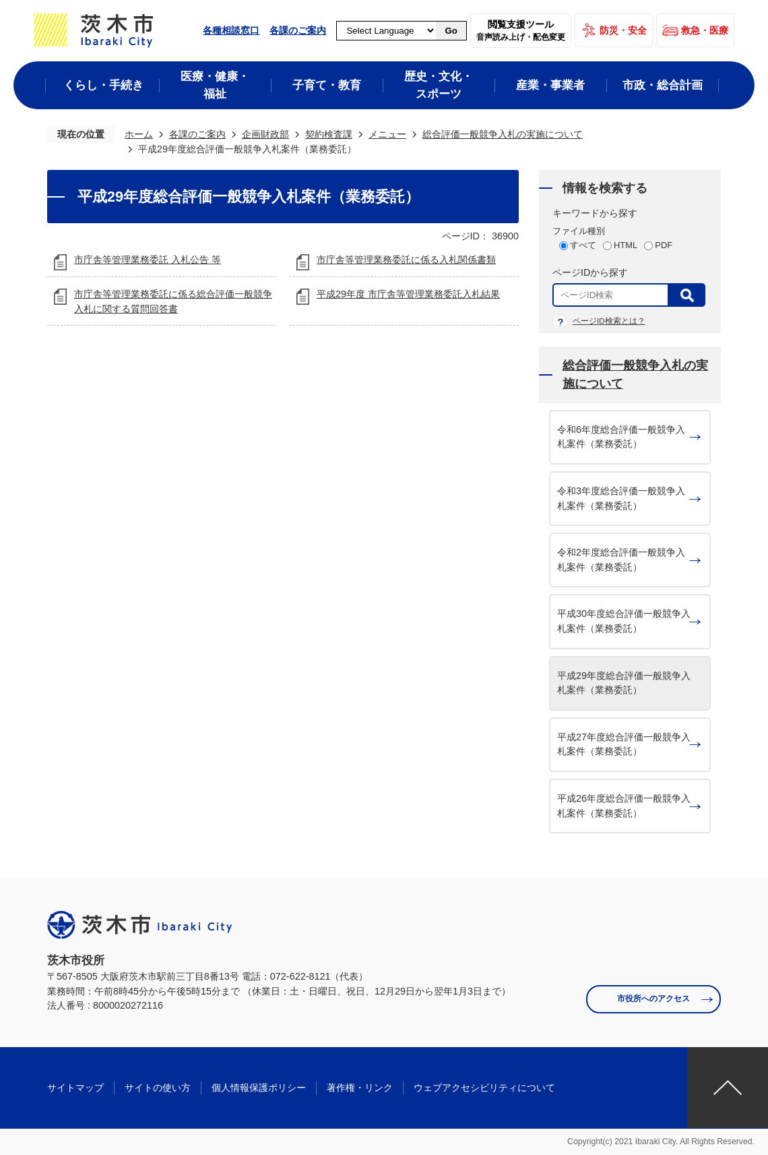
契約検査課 (328, 134)
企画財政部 (265, 134)
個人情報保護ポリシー (259, 1087)
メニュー (387, 134)
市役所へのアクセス (653, 998)
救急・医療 (704, 30)
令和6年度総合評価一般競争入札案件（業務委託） (621, 437)
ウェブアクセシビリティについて (484, 1087)
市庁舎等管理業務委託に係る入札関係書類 (406, 259)
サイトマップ (75, 1087)
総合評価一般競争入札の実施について (502, 134)
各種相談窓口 (231, 30)
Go (451, 31)
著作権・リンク (360, 1087)
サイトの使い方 (158, 1087)
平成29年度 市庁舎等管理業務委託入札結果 (408, 294)
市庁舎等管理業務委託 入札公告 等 (147, 259)
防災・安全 (623, 30)
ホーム (139, 134)
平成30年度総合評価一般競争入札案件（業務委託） (624, 621)
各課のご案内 (297, 30)
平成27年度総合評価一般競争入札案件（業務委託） (624, 744)
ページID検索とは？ (609, 321)
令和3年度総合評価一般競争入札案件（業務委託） (621, 498)
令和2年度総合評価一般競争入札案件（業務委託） (621, 559)
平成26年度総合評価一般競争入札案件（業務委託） (624, 806)
